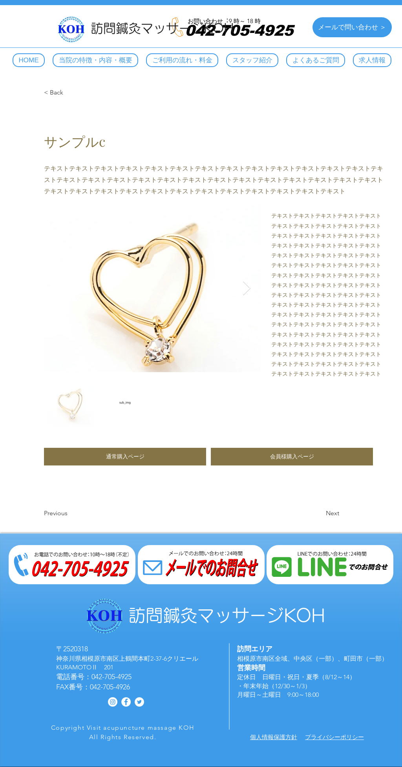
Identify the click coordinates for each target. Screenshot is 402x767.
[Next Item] (246, 288)
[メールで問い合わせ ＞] (352, 27)
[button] (125, 456)
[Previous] (70, 513)
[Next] (319, 513)
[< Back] (70, 92)
